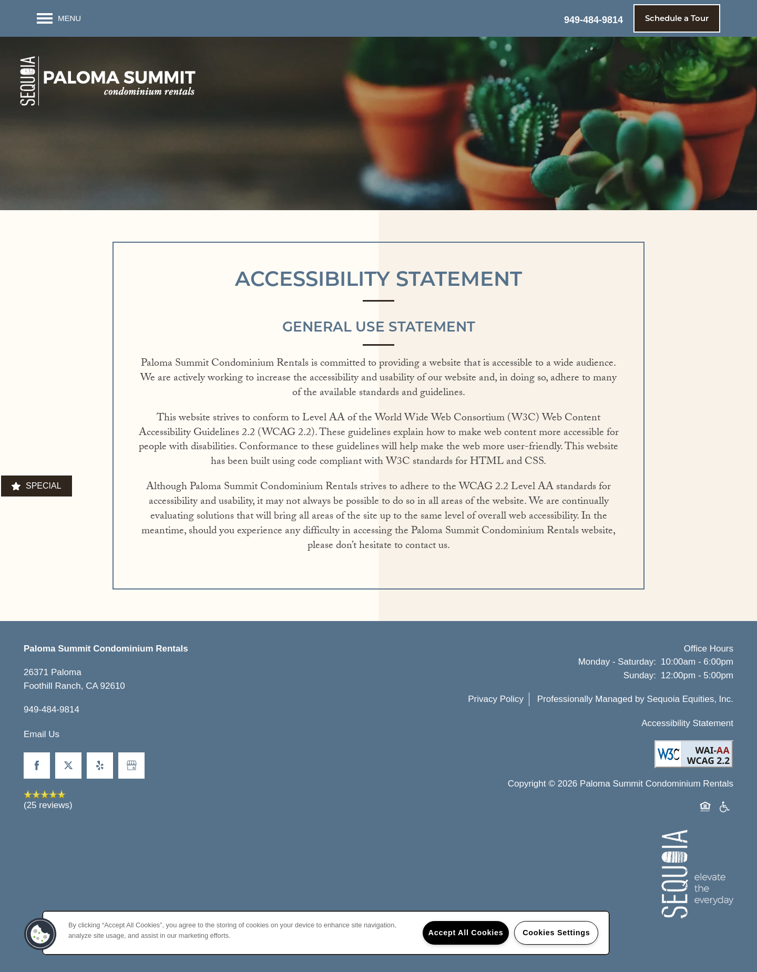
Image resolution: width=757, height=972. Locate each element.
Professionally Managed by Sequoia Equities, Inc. (635, 699)
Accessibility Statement (687, 723)
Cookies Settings (556, 932)
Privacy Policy (496, 699)
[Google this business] (131, 765)
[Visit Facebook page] (37, 765)
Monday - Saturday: (617, 662)
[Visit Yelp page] (100, 765)
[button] (676, 18)
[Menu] (59, 18)
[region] (326, 933)
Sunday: (639, 675)
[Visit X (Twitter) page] (68, 765)
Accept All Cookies (466, 932)
